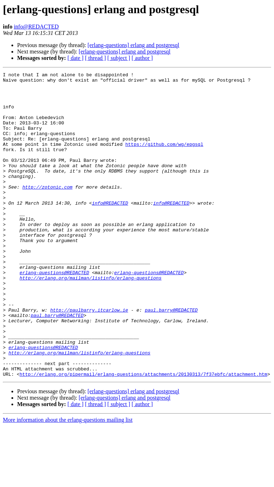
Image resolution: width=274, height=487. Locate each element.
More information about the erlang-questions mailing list (67, 481)
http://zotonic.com (47, 210)
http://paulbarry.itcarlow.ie (89, 358)
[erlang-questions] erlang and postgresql (133, 45)
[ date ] (75, 58)
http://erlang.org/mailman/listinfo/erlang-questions (91, 319)
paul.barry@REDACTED (171, 358)
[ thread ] (95, 58)
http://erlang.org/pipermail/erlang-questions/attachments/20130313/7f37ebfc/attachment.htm (143, 435)
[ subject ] (118, 58)
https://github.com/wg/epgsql (164, 159)
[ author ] (142, 58)
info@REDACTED (36, 27)
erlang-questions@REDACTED (54, 313)
